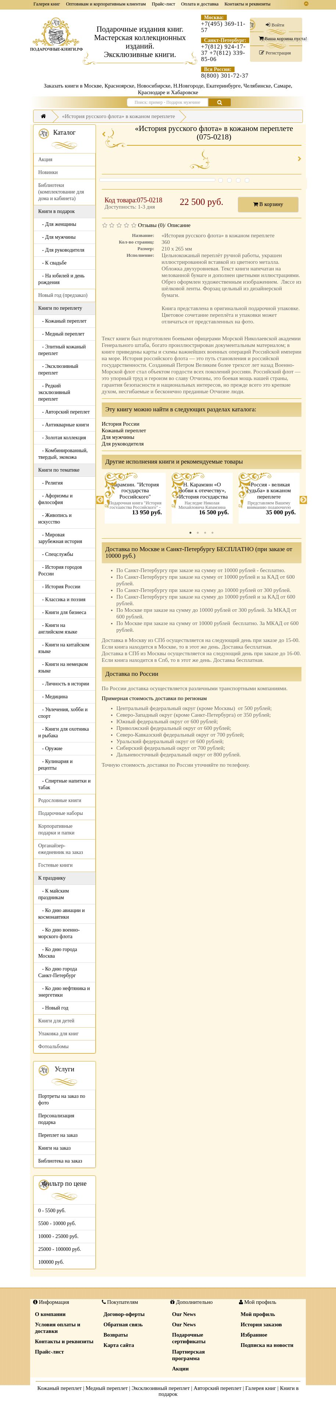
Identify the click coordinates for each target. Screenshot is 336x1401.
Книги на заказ (54, 1148)
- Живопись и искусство (55, 518)
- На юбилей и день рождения (61, 279)
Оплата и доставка (199, 4)
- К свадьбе (52, 263)
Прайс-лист (163, 4)
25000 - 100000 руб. (59, 1249)
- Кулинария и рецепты (55, 765)
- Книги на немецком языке (63, 668)
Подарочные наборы (60, 813)
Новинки (48, 172)
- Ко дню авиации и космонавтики (61, 914)
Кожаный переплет (124, 430)
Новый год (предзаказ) (62, 295)
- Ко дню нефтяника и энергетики (64, 992)
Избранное (254, 1335)
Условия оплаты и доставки (57, 1328)
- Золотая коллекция (62, 437)
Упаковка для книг (58, 1033)
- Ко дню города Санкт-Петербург (57, 972)
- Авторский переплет (64, 412)
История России (121, 424)
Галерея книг (46, 4)
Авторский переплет (218, 1388)
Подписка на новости (267, 1345)
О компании (50, 1314)
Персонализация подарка (56, 1119)
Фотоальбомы (53, 1046)
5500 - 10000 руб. (57, 1223)
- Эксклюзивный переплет (58, 369)
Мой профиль (258, 1314)
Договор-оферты (124, 1314)
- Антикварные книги (63, 425)
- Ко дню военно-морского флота (59, 933)
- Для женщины (57, 224)
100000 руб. (51, 1262)
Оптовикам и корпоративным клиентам (106, 4)
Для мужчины (118, 437)
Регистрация (275, 53)
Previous (100, 500)
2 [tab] (197, 532)
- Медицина (53, 696)
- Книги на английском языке (57, 629)
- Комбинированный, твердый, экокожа (63, 454)
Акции (180, 1369)
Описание (178, 225)
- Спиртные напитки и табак (64, 784)
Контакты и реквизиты (248, 4)
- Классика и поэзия (62, 599)
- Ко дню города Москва (57, 953)
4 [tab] (212, 532)
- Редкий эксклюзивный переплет (54, 392)
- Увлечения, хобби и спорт (62, 713)
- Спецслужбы (55, 554)
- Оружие (50, 748)
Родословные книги (59, 800)
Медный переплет (107, 1388)
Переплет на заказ (58, 1135)
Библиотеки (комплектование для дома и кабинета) (61, 191)
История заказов (261, 1324)
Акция (45, 159)
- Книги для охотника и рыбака (63, 732)
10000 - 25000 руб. (58, 1236)
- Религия (50, 483)
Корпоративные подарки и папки (56, 829)
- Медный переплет (61, 334)
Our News (184, 1314)
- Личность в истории (63, 684)
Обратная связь (123, 1324)
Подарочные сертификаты (188, 1338)
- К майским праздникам (53, 894)
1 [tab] (190, 532)
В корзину (268, 204)
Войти (275, 25)
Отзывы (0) (151, 225)
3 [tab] (205, 532)
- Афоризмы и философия (55, 499)
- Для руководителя (61, 250)
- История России (59, 586)
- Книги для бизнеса (62, 612)
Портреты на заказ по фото (61, 1099)
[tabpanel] (135, 500)
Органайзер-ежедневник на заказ (60, 849)
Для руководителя (123, 444)
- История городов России (60, 570)
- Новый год (53, 1008)
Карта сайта (119, 1345)
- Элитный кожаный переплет (62, 350)
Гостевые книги (55, 865)
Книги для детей (56, 1021)
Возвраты (116, 1335)
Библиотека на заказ (60, 1161)
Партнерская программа (188, 1355)
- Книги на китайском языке (63, 648)
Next (303, 500)
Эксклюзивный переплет (161, 1388)
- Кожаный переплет (62, 321)
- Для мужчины (57, 237)
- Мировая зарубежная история (60, 538)
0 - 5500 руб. (51, 1210)
